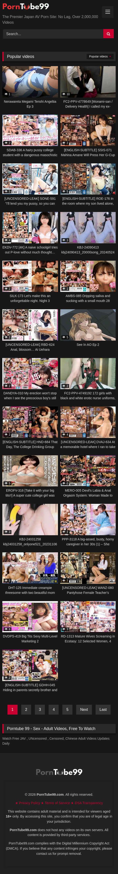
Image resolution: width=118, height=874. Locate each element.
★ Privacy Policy (28, 803)
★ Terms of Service (56, 803)
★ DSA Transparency (87, 803)
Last (103, 710)
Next (84, 710)
